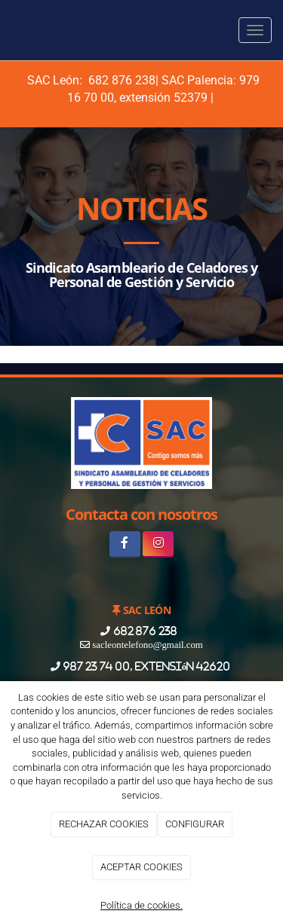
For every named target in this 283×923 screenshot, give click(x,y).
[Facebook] (124, 544)
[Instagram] (158, 544)
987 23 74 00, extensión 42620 (146, 666)
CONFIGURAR (194, 824)
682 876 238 (120, 80)
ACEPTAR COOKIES (141, 867)
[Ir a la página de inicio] (7, 30)
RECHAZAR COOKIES (104, 824)
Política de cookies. (141, 905)
